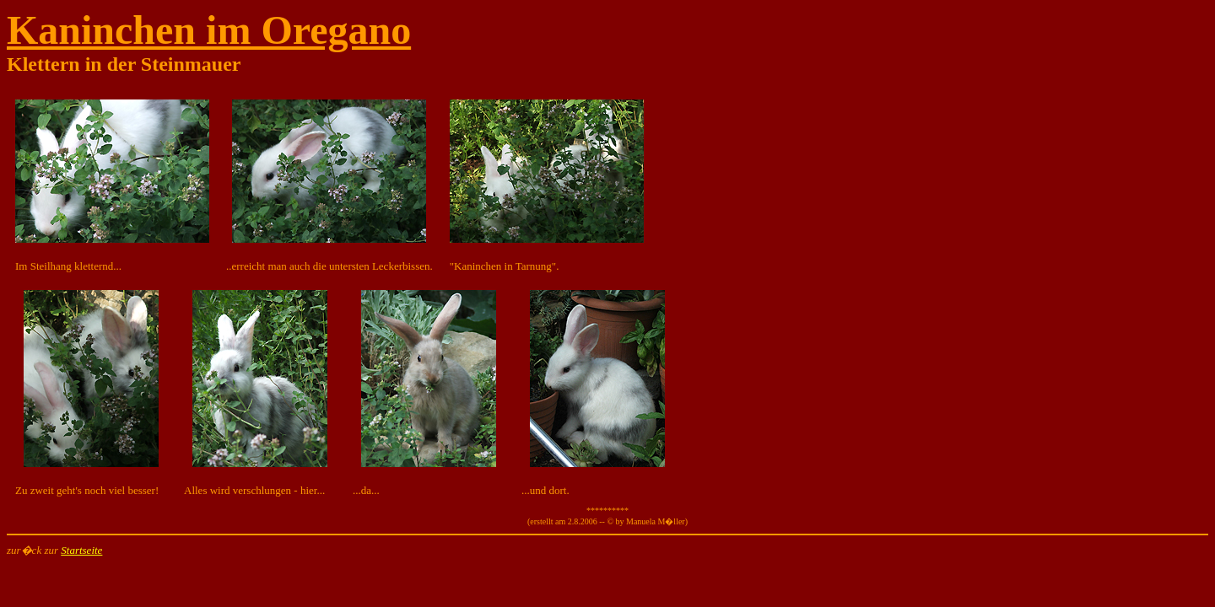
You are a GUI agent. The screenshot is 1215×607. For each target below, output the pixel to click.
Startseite (81, 550)
